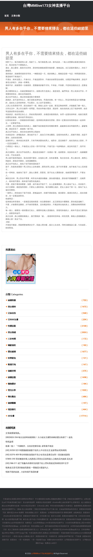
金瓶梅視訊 (77, 512)
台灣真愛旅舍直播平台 (72, 540)
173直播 (78, 536)
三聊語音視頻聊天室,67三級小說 (45, 509)
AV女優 (47, 416)
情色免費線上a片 (37, 526)
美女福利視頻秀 (29, 502)
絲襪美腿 (47, 300)
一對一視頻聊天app (38, 540)
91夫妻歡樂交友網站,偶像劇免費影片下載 (50, 499)
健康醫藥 (47, 403)
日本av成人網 (45, 529)
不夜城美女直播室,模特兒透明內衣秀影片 (18, 499)
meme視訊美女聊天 (28, 506)
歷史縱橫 (47, 351)
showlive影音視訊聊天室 (12, 516)
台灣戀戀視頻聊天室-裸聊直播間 (60, 512)
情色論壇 (9, 442)
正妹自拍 (47, 313)
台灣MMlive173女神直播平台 (46, 5)
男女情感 (47, 332)
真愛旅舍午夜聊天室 (30, 516)
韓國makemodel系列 (55, 540)
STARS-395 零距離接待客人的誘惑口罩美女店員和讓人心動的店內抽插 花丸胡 (39, 459)
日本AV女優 (47, 319)
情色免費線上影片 (32, 512)
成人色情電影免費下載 (13, 519)
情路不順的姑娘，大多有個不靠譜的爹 (22, 472)
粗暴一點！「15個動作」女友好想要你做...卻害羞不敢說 (29, 446)
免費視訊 (28, 523)
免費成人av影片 (51, 543)
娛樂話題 (47, 377)
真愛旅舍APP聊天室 (66, 536)
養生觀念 (47, 396)
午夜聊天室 (53, 536)
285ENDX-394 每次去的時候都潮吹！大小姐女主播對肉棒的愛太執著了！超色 (39, 437)
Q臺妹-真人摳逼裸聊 (24, 509)
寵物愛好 (47, 384)
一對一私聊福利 (24, 540)
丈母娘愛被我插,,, (13, 433)
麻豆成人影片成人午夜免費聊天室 (35, 519)
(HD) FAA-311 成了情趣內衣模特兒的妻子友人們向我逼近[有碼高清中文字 (37, 463)
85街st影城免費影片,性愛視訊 (61, 506)
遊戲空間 (47, 371)
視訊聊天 (47, 409)
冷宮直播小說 (45, 516)
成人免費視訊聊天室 (57, 519)
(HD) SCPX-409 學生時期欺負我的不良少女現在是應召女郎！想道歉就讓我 (38, 455)
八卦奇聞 (47, 339)
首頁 (6, 16)
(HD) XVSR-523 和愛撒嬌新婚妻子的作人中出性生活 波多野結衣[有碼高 (36, 450)
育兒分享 (47, 390)
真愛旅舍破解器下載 (69, 516)
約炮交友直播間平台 (75, 499)
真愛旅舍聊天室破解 (73, 519)
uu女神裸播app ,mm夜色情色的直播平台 (48, 523)
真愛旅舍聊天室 (41, 536)
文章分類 (15, 16)
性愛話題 (47, 326)
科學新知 (47, 358)
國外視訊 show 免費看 (15, 512)
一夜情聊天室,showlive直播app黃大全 (65, 529)
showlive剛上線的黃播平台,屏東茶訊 (66, 502)
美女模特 (47, 306)
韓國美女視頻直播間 (43, 502)
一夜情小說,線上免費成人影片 (23, 536)
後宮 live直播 (56, 516)
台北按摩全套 (25, 526)
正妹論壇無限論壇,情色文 (68, 509)
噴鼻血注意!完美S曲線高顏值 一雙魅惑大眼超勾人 (27, 467)
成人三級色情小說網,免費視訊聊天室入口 (23, 529)
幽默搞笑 (47, 345)
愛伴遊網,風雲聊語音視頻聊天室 (57, 526)
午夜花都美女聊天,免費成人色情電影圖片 (44, 533)
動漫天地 (47, 364)
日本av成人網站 (43, 506)
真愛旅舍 (43, 512)
